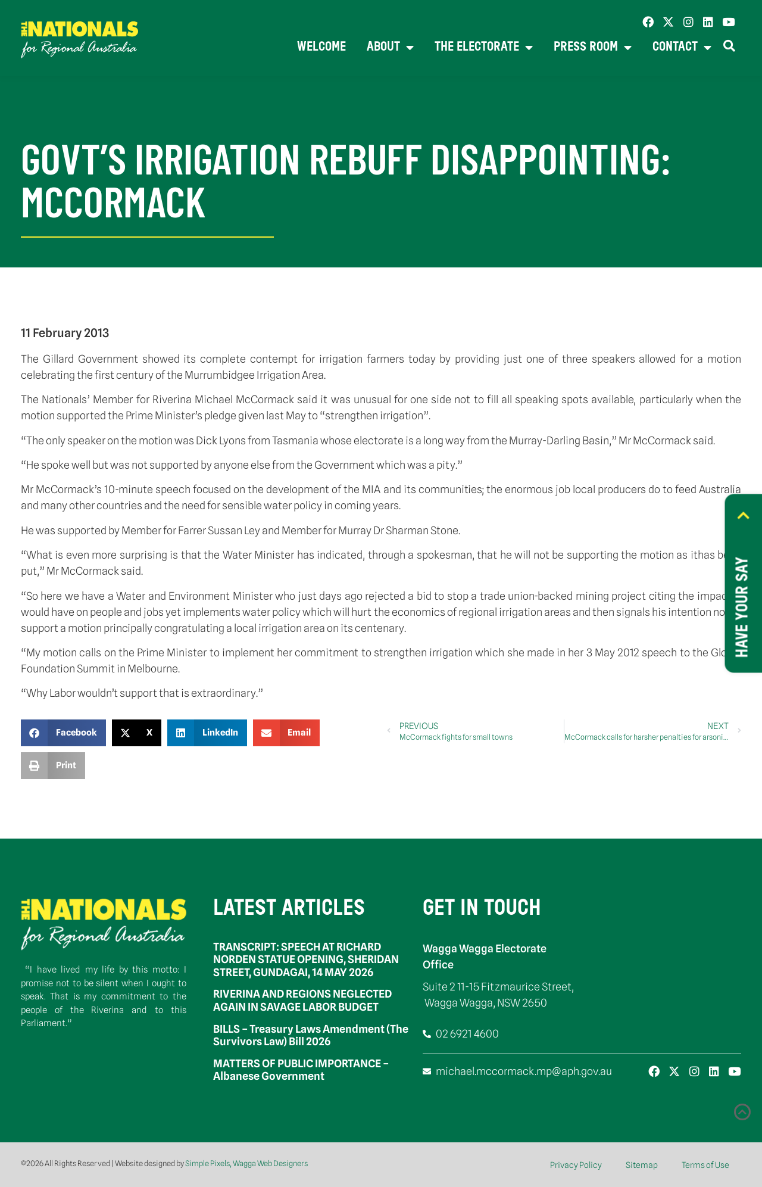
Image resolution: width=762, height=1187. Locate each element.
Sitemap (642, 1165)
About (390, 48)
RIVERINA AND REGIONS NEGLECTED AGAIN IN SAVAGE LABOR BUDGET (302, 1000)
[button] (63, 732)
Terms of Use (705, 1165)
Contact (681, 48)
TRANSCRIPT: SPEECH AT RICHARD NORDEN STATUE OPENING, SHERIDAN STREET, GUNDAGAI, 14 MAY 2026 (306, 959)
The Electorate (484, 48)
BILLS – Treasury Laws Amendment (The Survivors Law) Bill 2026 (310, 1035)
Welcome (321, 47)
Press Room (593, 48)
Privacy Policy (576, 1165)
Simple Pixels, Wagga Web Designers (246, 1163)
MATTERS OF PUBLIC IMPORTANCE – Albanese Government (301, 1070)
